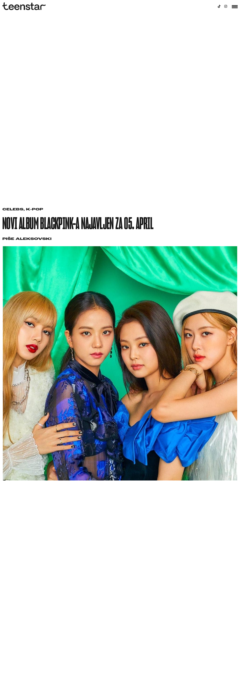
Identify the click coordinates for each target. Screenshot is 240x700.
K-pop (34, 209)
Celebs (12, 209)
